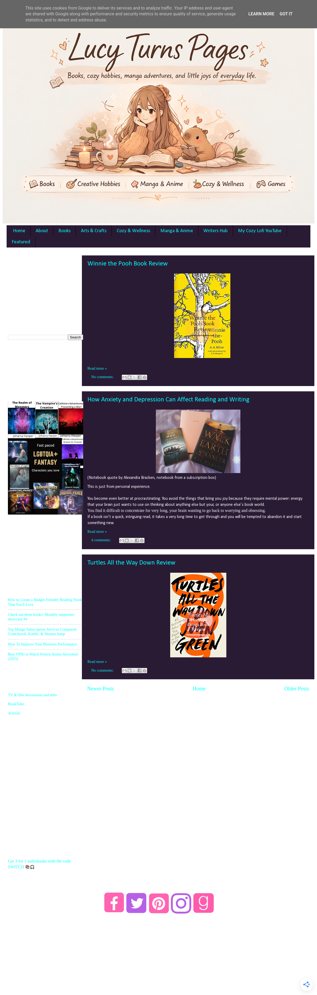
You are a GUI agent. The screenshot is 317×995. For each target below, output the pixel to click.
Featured (21, 242)
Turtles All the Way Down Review (131, 563)
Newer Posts (100, 688)
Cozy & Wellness (133, 230)
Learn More (261, 13)
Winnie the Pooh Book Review (127, 263)
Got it (285, 13)
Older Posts (296, 688)
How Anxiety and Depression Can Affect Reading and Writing (168, 399)
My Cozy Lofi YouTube (260, 230)
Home (19, 230)
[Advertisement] (47, 288)
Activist (14, 713)
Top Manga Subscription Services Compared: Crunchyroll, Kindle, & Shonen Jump (42, 631)
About (42, 230)
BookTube (16, 704)
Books (64, 230)
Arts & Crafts (93, 230)
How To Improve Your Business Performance (42, 644)
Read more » (97, 368)
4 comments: (101, 540)
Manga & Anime (176, 230)
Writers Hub (215, 230)
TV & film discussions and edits (32, 695)
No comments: (102, 377)
